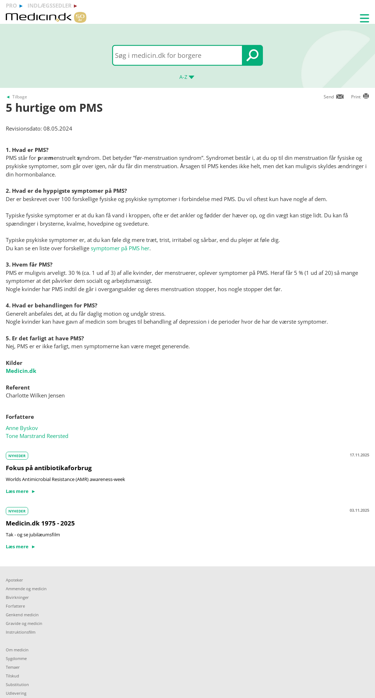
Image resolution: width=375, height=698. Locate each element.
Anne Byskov (22, 427)
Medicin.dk (21, 370)
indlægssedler (49, 5)
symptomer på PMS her (120, 248)
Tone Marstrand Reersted (37, 435)
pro (11, 5)
